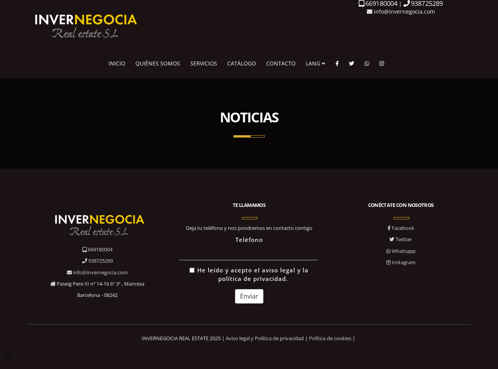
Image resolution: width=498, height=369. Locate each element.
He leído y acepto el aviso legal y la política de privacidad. (249, 274)
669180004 (97, 249)
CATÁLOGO (241, 63)
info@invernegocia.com (401, 11)
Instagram (401, 262)
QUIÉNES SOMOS (157, 63)
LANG (315, 63)
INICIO (117, 63)
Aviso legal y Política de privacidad (265, 338)
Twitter (400, 239)
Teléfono (249, 240)
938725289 (97, 260)
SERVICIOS (203, 63)
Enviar (249, 296)
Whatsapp (401, 250)
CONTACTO (281, 63)
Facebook (401, 227)
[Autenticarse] (8, 355)
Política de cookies (330, 338)
